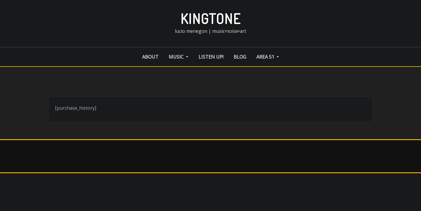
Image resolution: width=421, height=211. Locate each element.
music (178, 57)
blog (240, 57)
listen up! (211, 57)
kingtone (210, 18)
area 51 (267, 57)
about (150, 57)
